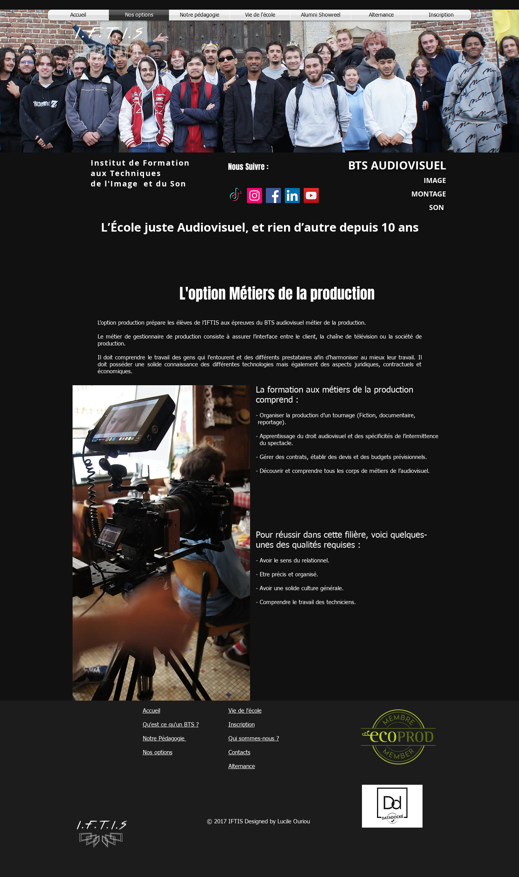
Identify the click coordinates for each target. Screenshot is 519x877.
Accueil (151, 711)
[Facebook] (273, 195)
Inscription (241, 725)
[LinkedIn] (292, 195)
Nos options (157, 752)
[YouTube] (311, 195)
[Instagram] (254, 195)
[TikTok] (235, 195)
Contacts (239, 752)
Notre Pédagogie (164, 739)
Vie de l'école (245, 711)
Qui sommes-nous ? (253, 739)
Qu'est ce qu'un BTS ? (171, 725)
